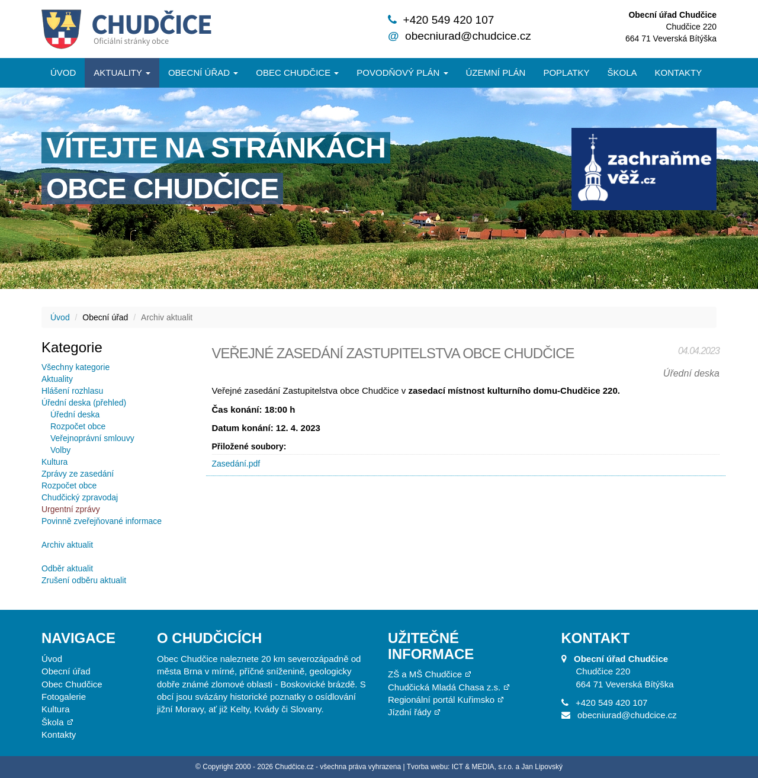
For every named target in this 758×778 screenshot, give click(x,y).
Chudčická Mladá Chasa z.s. (444, 687)
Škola (622, 72)
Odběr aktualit (67, 568)
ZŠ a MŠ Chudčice (425, 674)
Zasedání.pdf (236, 463)
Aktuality (122, 72)
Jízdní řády (409, 712)
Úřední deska (74, 414)
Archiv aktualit (67, 544)
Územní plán (496, 72)
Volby (60, 450)
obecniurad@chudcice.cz (468, 36)
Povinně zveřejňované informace (101, 521)
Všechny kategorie (75, 367)
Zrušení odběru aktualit (83, 580)
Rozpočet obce (77, 426)
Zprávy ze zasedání (77, 473)
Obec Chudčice (71, 684)
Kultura (54, 462)
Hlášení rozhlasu (72, 391)
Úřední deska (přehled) (83, 402)
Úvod (63, 72)
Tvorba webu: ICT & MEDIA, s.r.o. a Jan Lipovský (485, 767)
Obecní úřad (203, 72)
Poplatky (566, 72)
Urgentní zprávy (70, 509)
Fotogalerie (63, 697)
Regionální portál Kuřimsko (441, 700)
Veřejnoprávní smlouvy (92, 438)
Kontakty (678, 72)
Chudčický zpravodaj (79, 497)
